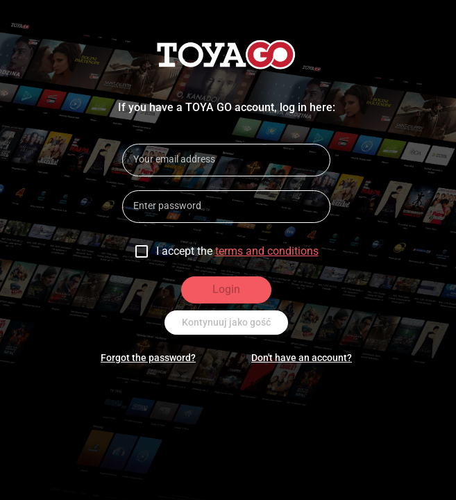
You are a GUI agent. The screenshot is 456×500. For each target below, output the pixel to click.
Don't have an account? (301, 357)
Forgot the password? (148, 357)
